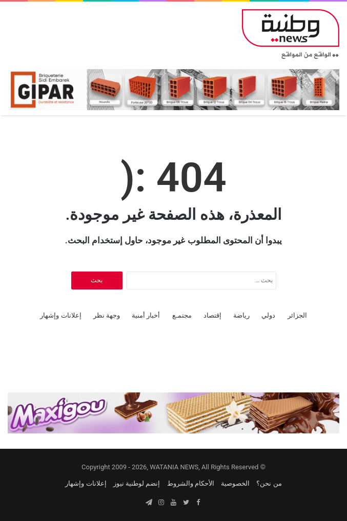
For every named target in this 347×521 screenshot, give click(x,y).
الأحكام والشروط (190, 483)
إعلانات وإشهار (60, 315)
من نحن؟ (268, 483)
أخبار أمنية (146, 315)
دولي (268, 315)
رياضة (241, 315)
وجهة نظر (106, 315)
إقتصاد (212, 315)
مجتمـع (182, 315)
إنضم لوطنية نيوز (136, 483)
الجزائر (297, 315)
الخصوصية (235, 483)
